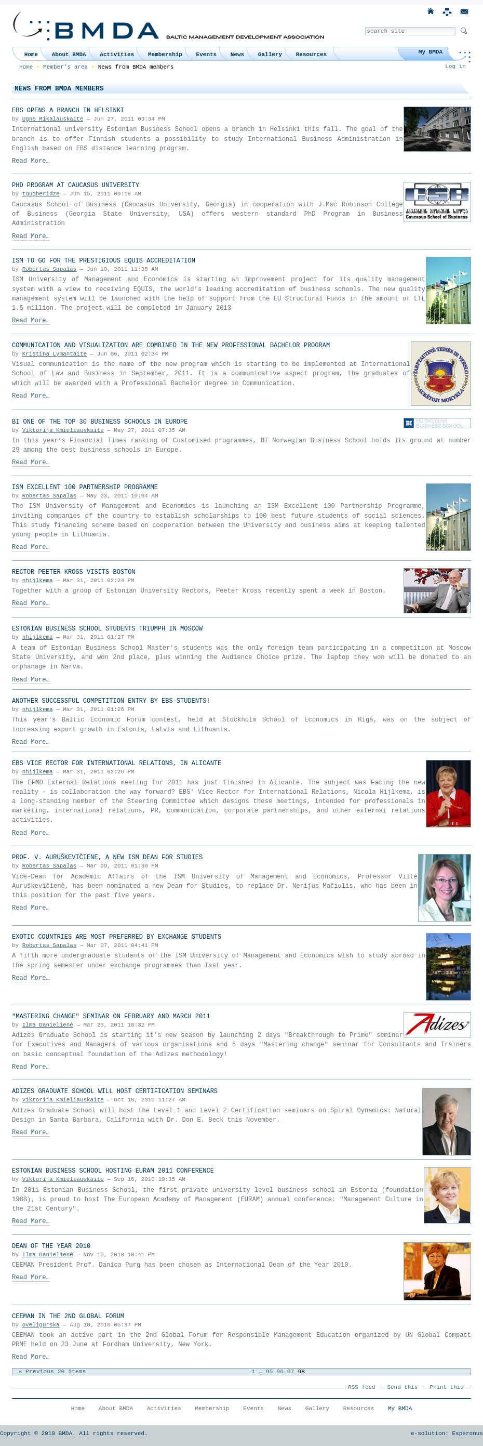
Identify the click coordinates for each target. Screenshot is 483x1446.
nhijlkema (37, 580)
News (237, 54)
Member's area (65, 67)
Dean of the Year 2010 (51, 1246)
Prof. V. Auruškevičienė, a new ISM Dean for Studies (107, 857)
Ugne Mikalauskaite (53, 119)
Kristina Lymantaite (54, 354)
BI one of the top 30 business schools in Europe (99, 422)
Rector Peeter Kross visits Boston (74, 572)
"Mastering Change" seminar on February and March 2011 (111, 1016)
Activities (117, 54)
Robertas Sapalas (49, 269)
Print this (446, 1387)
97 (290, 1372)
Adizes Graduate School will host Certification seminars (115, 1091)
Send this (402, 1387)
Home (31, 54)
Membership (165, 54)
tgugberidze (41, 194)
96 (280, 1372)
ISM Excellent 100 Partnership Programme (85, 487)
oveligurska (41, 1325)
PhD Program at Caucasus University (75, 185)
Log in (455, 66)
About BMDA (69, 54)
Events (206, 54)
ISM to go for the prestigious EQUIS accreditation (103, 261)
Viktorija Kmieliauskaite (63, 430)
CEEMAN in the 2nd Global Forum (68, 1316)
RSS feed (361, 1387)
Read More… (31, 161)
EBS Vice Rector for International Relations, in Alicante (116, 763)
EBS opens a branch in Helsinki (68, 110)
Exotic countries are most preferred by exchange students (116, 937)
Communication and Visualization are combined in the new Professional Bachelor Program (171, 345)
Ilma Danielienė (47, 1025)
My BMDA (430, 52)
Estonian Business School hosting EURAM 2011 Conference (113, 1171)
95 (269, 1372)
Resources (311, 54)
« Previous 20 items (52, 1372)
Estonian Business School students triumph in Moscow (107, 629)
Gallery (270, 54)
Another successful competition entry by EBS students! (111, 701)
